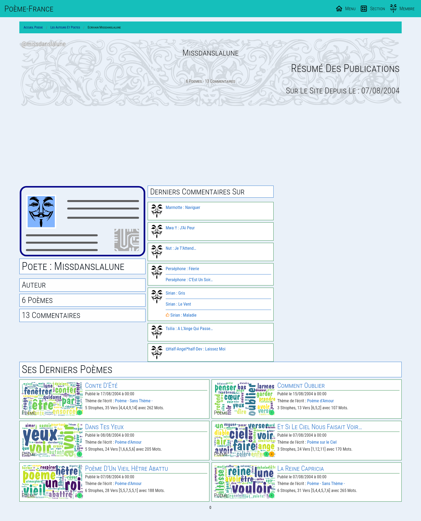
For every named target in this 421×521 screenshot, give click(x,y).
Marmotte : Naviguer (183, 207)
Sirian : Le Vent (178, 304)
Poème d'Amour (320, 400)
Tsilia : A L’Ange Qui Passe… (189, 328)
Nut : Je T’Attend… (181, 248)
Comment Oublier (301, 385)
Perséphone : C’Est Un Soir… (189, 279)
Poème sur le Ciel (322, 442)
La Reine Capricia (300, 468)
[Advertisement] (210, 145)
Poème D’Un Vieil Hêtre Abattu (126, 468)
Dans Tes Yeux (104, 427)
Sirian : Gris (175, 293)
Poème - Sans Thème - (134, 400)
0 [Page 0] (210, 507)
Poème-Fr (28, 8)
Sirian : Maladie (181, 315)
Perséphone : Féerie (182, 268)
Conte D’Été (101, 385)
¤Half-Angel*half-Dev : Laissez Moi (196, 349)
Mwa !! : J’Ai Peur (180, 227)
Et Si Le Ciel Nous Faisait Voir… (319, 427)
